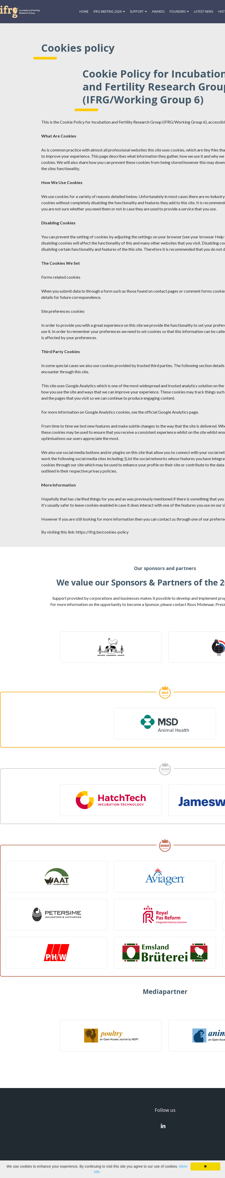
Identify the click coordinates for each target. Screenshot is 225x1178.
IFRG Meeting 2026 (108, 11)
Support (137, 11)
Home (83, 11)
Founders (178, 11)
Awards (158, 11)
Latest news (203, 11)
